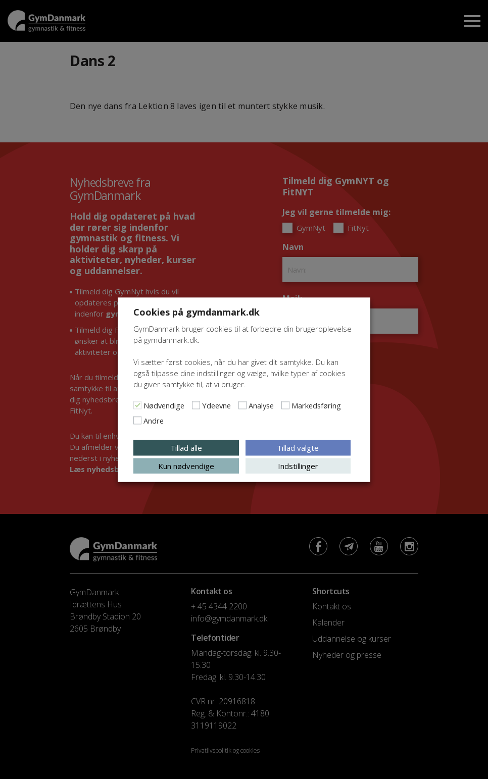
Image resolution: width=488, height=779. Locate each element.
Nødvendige (163, 405)
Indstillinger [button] (298, 465)
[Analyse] (242, 405)
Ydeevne (216, 405)
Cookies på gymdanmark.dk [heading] (196, 311)
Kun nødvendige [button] (186, 465)
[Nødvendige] (137, 405)
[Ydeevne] (196, 405)
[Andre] (137, 420)
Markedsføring (316, 405)
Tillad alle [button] (186, 447)
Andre (153, 420)
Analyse (261, 405)
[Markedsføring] (285, 405)
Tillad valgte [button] (298, 447)
